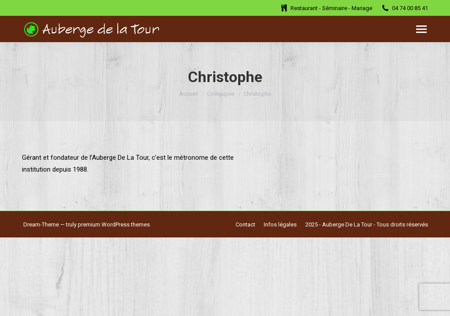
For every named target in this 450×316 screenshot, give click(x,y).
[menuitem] (245, 224)
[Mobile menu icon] (421, 29)
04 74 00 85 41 (404, 7)
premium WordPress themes (114, 224)
